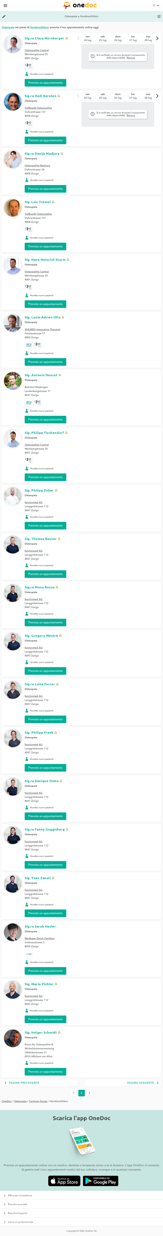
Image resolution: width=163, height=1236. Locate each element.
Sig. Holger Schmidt (41, 1032)
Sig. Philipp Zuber (39, 490)
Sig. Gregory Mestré (41, 635)
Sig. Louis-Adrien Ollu (43, 317)
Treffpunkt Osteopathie (38, 108)
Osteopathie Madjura (37, 166)
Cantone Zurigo (38, 1101)
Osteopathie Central (37, 50)
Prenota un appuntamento (45, 82)
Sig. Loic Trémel (38, 202)
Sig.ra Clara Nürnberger (44, 38)
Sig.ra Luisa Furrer (40, 684)
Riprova (131, 58)
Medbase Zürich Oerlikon (40, 938)
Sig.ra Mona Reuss (40, 587)
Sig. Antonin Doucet (41, 375)
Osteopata (31, 43)
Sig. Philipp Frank (39, 732)
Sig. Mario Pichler (39, 984)
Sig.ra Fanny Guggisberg (45, 829)
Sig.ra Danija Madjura (42, 153)
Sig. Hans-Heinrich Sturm (45, 259)
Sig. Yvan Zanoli (38, 878)
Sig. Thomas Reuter (41, 539)
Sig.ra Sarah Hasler (40, 926)
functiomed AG (34, 502)
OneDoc (7, 1101)
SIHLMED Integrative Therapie (42, 329)
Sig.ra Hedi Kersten (40, 96)
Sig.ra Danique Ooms (42, 781)
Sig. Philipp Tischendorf (44, 432)
